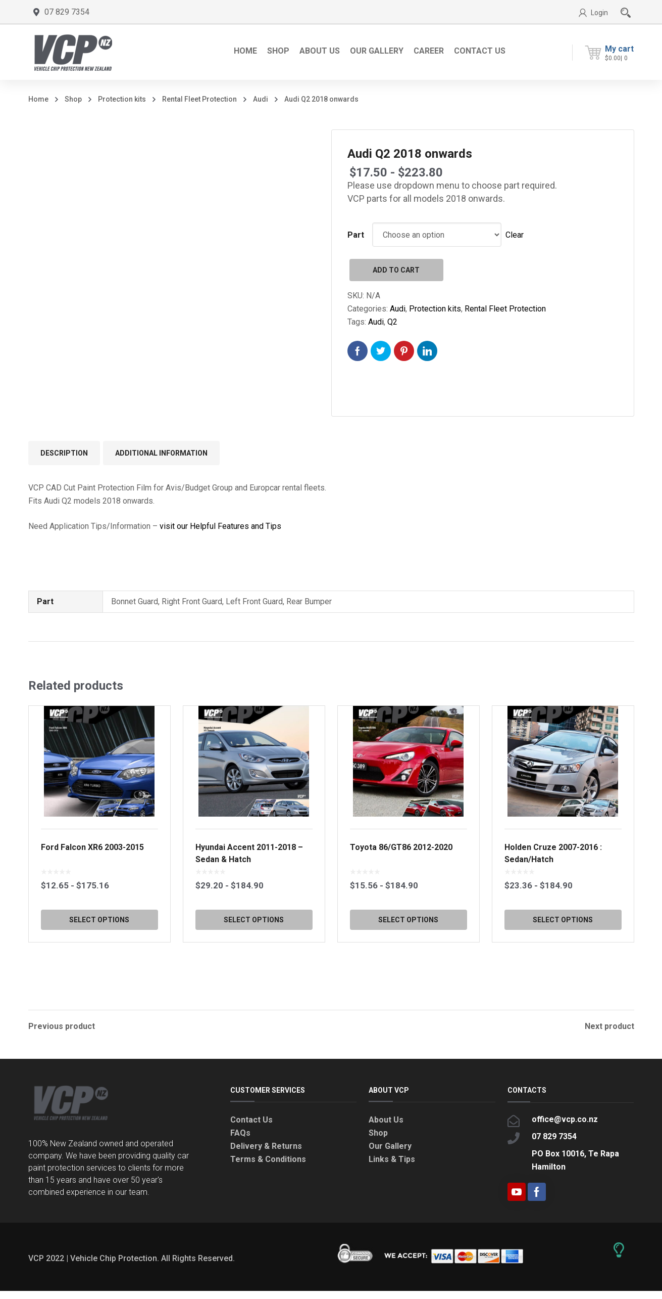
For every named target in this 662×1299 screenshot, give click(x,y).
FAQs (240, 1141)
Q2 (392, 322)
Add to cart (396, 270)
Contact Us (251, 1128)
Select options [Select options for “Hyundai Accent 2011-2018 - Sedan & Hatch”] (254, 951)
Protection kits (122, 99)
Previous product (61, 1026)
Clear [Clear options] (514, 235)
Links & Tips (392, 1167)
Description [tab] (64, 453)
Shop (73, 99)
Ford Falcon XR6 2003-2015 (92, 878)
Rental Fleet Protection (199, 99)
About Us (386, 1128)
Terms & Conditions (268, 1167)
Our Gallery (390, 1154)
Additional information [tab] (161, 453)
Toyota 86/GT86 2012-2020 (401, 878)
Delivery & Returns (266, 1154)
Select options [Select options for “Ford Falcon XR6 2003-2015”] (99, 951)
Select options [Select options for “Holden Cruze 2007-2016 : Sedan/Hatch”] (563, 951)
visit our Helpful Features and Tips (220, 526)
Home (38, 99)
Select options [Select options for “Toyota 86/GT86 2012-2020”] (408, 951)
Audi (260, 99)
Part (355, 235)
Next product (609, 1026)
